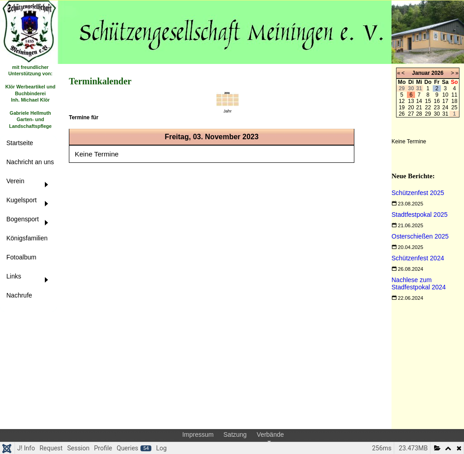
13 (411, 101)
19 (402, 107)
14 (419, 101)
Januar (421, 73)
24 (445, 107)
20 (411, 107)
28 (419, 114)
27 (411, 114)
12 (402, 101)
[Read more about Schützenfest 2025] (418, 192)
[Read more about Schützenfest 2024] (418, 258)
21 (419, 107)
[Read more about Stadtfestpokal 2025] (420, 214)
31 (445, 114)
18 (454, 101)
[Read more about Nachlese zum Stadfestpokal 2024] (419, 283)
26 (402, 114)
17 (445, 101)
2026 (437, 73)
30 (437, 114)
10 (445, 95)
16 (437, 101)
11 (454, 95)
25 (454, 107)
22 (428, 107)
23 (437, 107)
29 (428, 114)
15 (428, 101)
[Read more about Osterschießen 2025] (420, 236)
